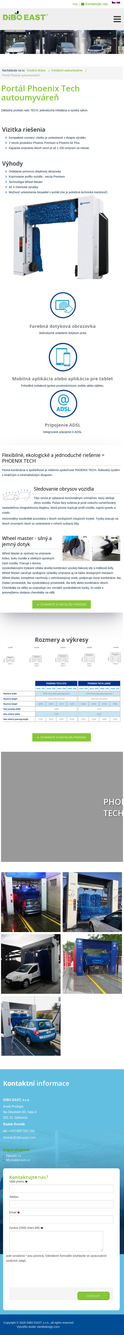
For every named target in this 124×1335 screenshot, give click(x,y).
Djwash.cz (13, 1156)
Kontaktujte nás (96, 4)
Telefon (13, 1197)
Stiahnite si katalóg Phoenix (61, 604)
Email (15, 1212)
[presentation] (40, 1271)
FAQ (75, 4)
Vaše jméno (19, 1181)
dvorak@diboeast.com (19, 1137)
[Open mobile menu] (117, 19)
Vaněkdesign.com (48, 1326)
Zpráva (26, 1227)
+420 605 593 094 (21, 1131)
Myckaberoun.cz (18, 1160)
